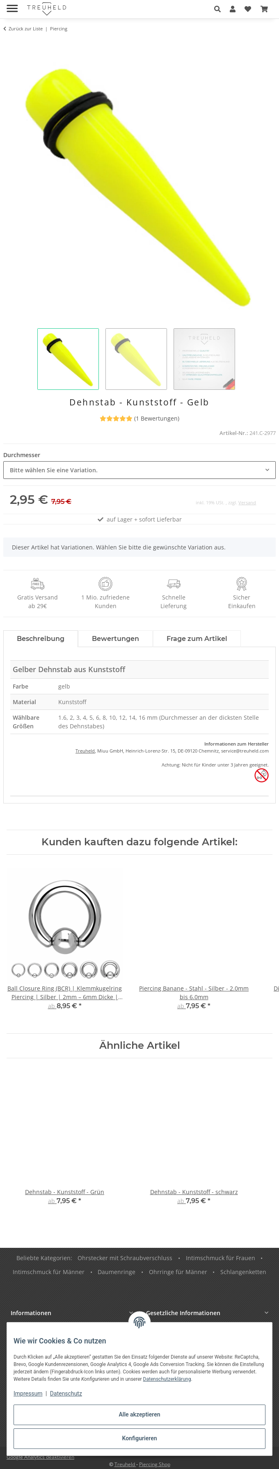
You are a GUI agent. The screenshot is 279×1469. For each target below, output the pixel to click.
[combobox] (139, 470)
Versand (247, 502)
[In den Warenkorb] (9, 43)
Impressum (28, 1393)
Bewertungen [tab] (115, 639)
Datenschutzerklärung (167, 1379)
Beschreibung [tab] (40, 639)
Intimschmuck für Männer (49, 1272)
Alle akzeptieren (139, 1414)
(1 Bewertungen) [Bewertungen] (139, 418)
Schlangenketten (243, 1272)
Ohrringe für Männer (178, 1272)
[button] (217, 9)
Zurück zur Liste (26, 28)
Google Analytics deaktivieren (40, 1456)
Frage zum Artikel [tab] (197, 639)
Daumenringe (116, 1272)
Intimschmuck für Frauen (220, 1258)
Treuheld (85, 751)
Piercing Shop (154, 1464)
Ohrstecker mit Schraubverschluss (125, 1258)
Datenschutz (66, 1393)
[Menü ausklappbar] (12, 5)
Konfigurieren (139, 1438)
